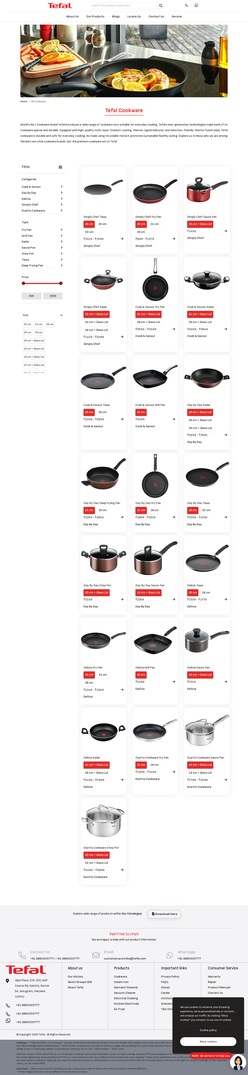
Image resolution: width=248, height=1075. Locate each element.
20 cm (141, 224)
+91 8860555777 (68, 958)
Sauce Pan (42, 245)
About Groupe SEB (80, 982)
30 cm (89, 232)
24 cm (155, 224)
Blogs (116, 16)
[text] (208, 1041)
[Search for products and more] (123, 5)
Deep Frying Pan (42, 263)
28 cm (89, 224)
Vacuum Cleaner (125, 993)
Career (165, 993)
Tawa (42, 257)
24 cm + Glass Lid (96, 322)
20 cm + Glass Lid (96, 314)
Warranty (214, 977)
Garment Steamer (126, 987)
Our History (75, 977)
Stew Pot (42, 251)
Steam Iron (121, 982)
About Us (72, 16)
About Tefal (76, 987)
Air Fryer (119, 1009)
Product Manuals (219, 987)
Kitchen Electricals (126, 1004)
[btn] (208, 1030)
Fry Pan (42, 227)
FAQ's (164, 982)
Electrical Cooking (126, 998)
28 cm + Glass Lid (96, 330)
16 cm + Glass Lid (200, 224)
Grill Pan (42, 233)
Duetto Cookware (147, 779)
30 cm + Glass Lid (200, 428)
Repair (212, 982)
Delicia (191, 606)
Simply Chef (92, 246)
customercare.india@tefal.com (125, 958)
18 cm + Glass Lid (148, 592)
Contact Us (156, 16)
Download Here (164, 914)
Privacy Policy (170, 977)
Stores (165, 987)
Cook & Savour (145, 336)
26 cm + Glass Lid (200, 412)
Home (23, 101)
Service (177, 16)
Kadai (42, 239)
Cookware (120, 977)
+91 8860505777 (42, 958)
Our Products (95, 16)
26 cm (102, 224)
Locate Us (134, 16)
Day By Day (194, 442)
